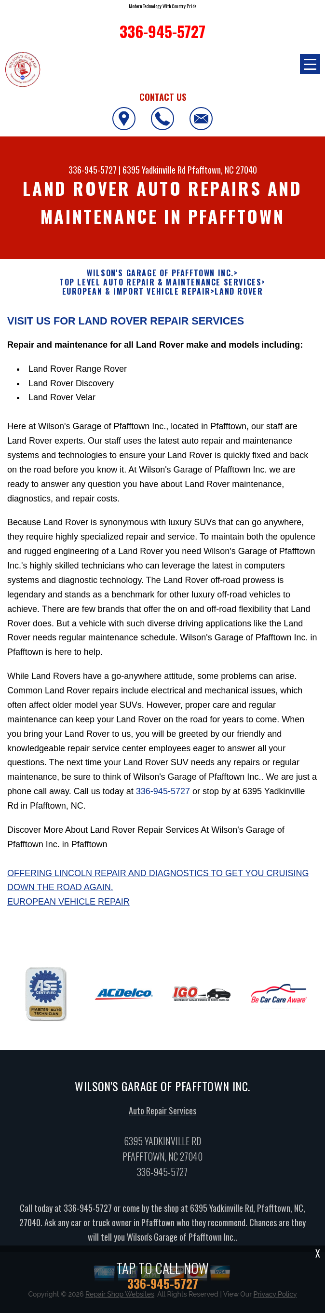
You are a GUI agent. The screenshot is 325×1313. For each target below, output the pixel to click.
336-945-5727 (92, 169)
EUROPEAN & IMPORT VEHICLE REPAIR (136, 291)
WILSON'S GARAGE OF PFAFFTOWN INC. (160, 273)
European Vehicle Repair (68, 906)
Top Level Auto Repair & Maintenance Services (160, 282)
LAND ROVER (239, 291)
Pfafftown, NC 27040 (222, 169)
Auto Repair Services (162, 1115)
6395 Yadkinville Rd (154, 169)
